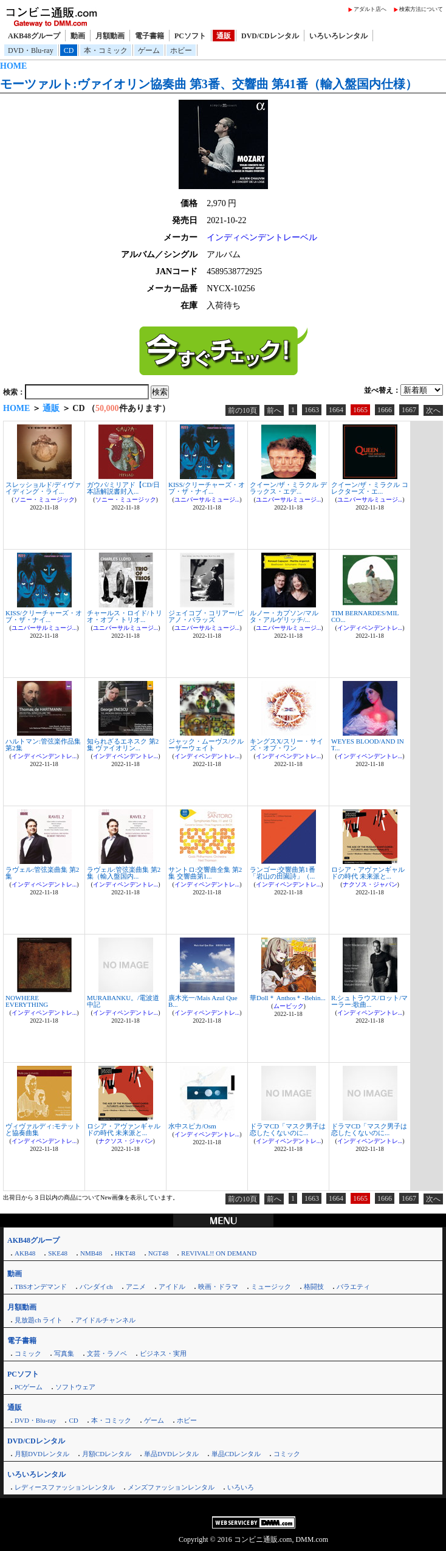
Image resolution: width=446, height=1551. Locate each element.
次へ (433, 410)
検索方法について (421, 9)
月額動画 (110, 36)
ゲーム (149, 50)
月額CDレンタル (106, 1453)
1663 (311, 410)
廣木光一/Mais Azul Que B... (203, 1001)
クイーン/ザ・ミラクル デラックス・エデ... (288, 488)
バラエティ (353, 1286)
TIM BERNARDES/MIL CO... (365, 616)
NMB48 (91, 1253)
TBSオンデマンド (41, 1286)
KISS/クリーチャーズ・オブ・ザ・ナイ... (206, 488)
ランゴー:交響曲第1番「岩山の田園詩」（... (282, 873)
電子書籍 (149, 36)
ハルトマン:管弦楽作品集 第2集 (43, 744)
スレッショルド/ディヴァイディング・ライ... (43, 488)
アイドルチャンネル (105, 1320)
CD (69, 50)
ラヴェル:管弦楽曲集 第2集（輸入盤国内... (123, 873)
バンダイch (96, 1286)
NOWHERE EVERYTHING (26, 1001)
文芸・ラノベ (107, 1353)
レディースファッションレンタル (65, 1487)
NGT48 (158, 1253)
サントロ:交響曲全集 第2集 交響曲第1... (205, 873)
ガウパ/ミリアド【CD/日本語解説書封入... (123, 488)
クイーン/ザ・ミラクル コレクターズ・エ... (369, 488)
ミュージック (271, 1286)
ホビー (181, 50)
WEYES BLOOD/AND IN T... (367, 744)
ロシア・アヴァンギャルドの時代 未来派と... (368, 873)
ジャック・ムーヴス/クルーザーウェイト (206, 744)
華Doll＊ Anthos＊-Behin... (288, 997)
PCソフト (190, 36)
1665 (360, 410)
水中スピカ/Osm (192, 1126)
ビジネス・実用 (163, 1353)
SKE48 (57, 1253)
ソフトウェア (75, 1386)
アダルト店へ (370, 9)
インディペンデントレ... (370, 627)
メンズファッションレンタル (171, 1487)
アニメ (136, 1286)
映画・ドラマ (218, 1286)
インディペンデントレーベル (262, 237)
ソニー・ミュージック (44, 499)
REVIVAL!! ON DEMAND (218, 1253)
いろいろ (240, 1487)
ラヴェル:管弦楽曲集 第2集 (42, 873)
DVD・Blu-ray (30, 50)
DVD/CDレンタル (270, 36)
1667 (409, 410)
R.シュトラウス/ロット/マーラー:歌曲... (369, 1001)
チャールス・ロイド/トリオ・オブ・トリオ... (124, 616)
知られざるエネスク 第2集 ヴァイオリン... (123, 744)
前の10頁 (242, 410)
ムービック (288, 1006)
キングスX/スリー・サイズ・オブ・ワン (286, 744)
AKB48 (25, 1253)
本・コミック (106, 50)
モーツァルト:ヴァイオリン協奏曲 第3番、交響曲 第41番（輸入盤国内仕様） (208, 84)
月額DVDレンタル (42, 1453)
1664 (336, 410)
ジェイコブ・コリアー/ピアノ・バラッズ (206, 616)
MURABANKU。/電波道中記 (123, 1001)
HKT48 (125, 1253)
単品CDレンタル (236, 1453)
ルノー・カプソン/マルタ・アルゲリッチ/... (284, 616)
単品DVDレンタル (171, 1453)
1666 (384, 410)
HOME (13, 66)
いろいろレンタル (338, 36)
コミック (28, 1353)
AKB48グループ (34, 36)
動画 (77, 36)
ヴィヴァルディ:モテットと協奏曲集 (43, 1129)
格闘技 (314, 1286)
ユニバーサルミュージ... (207, 499)
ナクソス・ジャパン (370, 884)
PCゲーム (29, 1386)
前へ (274, 410)
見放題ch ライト (39, 1320)
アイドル (172, 1286)
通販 (223, 36)
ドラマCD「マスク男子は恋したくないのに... (288, 1129)
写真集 (64, 1353)
